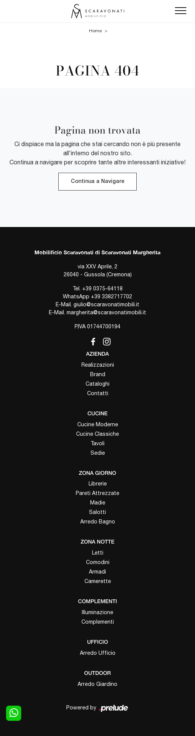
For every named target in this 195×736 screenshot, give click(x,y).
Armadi (97, 572)
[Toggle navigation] (180, 11)
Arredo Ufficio (97, 653)
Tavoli (97, 443)
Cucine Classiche (97, 434)
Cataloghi (97, 384)
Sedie (97, 453)
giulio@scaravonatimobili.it (106, 304)
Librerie (98, 484)
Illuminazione (97, 612)
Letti (97, 553)
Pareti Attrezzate (97, 493)
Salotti (97, 512)
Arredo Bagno (97, 522)
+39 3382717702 (111, 296)
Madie (97, 503)
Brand (97, 374)
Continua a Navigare (97, 181)
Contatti (97, 393)
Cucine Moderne (97, 424)
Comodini (97, 562)
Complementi (97, 622)
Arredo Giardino (97, 684)
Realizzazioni (97, 365)
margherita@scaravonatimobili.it (106, 312)
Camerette (97, 581)
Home (95, 30)
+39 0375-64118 (102, 288)
